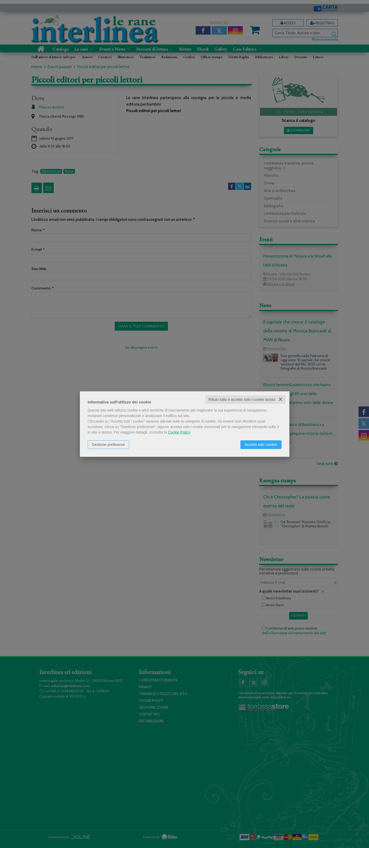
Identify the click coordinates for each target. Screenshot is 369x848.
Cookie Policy (179, 432)
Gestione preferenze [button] (108, 444)
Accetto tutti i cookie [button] (261, 444)
